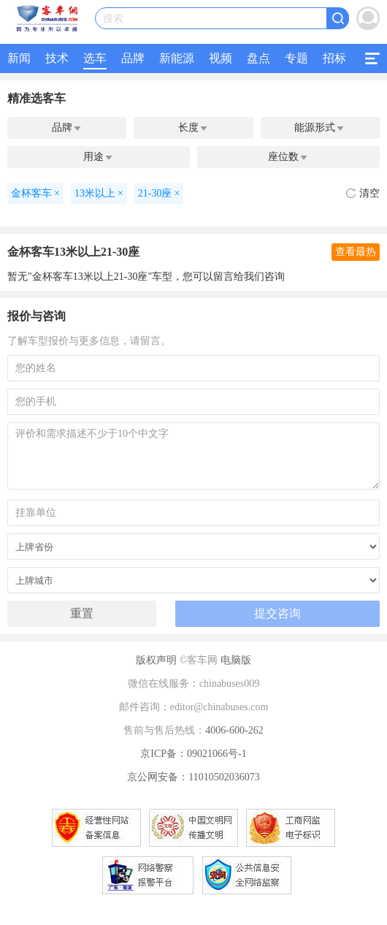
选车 (95, 58)
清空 (363, 193)
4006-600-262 (234, 730)
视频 (220, 58)
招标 (334, 58)
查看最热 (355, 251)
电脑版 (236, 660)
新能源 (176, 58)
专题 (296, 58)
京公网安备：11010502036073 (193, 777)
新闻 (19, 58)
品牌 (133, 58)
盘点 (258, 58)
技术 (57, 58)
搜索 (113, 18)
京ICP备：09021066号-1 (193, 753)
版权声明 (156, 660)
